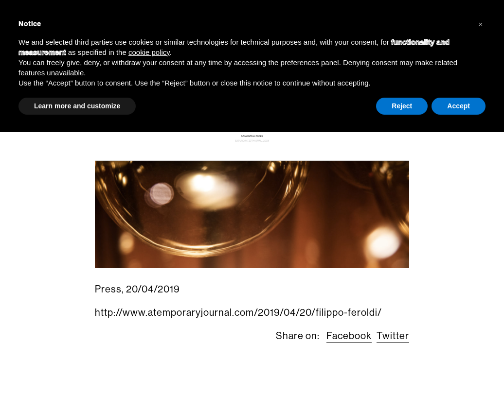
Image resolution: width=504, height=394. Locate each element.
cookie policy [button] (149, 52)
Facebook (349, 336)
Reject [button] (402, 106)
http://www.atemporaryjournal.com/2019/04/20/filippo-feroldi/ (238, 312)
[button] (480, 23)
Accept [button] (458, 106)
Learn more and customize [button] (77, 106)
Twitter (393, 336)
